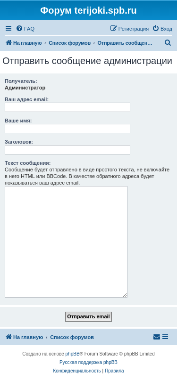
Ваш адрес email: (27, 99)
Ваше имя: (18, 120)
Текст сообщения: (28, 163)
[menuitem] (25, 28)
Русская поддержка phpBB (88, 362)
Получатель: (21, 81)
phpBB (73, 353)
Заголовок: (19, 142)
